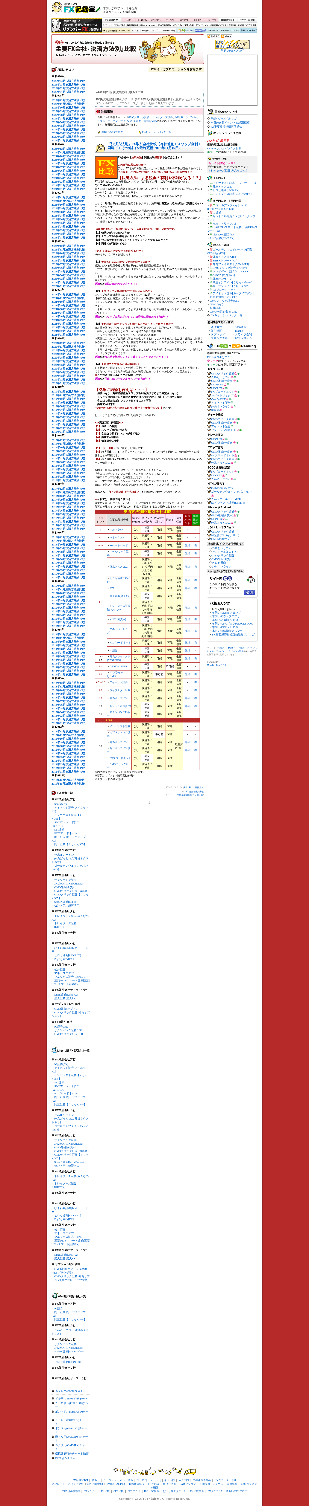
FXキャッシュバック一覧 (156, 132)
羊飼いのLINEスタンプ (226, 612)
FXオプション (202, 25)
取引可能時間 (133, 25)
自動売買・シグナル (218, 25)
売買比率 (232, 25)
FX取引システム (65, 1458)
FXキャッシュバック (230, 30)
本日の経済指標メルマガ (227, 630)
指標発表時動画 (227, 20)
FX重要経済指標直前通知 (226, 126)
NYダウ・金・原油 (247, 20)
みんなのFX (218, 399)
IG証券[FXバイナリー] (225, 535)
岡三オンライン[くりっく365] (231, 286)
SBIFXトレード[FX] (225, 260)
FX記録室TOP (111, 20)
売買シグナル (219, 338)
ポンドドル (156, 20)
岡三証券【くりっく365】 (70, 844)
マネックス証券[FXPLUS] (70, 976)
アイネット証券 (119, 682)
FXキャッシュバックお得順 (224, 148)
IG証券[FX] (61, 804)
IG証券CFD (61, 1026)
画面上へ (199, 787)
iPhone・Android (149, 25)
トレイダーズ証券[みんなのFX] (227, 170)
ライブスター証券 (120, 690)
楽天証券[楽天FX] (65, 998)
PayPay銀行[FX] (64, 959)
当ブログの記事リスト (69, 1391)
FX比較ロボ (200, 30)
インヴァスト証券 (120, 726)
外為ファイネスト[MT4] (226, 499)
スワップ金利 (119, 25)
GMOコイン (217, 304)
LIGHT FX (217, 384)
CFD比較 (144, 30)
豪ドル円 (197, 20)
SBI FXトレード (119, 545)
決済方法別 (189, 25)
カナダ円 (211, 20)
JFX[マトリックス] (224, 223)
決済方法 (216, 327)
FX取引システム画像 (247, 25)
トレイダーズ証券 (162, 117)
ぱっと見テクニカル (184, 30)
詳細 (187, 545)
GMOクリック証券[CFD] (225, 300)
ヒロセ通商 (219, 562)
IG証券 (58, 1308)
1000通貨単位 (165, 25)
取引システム (243, 338)
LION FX (216, 388)
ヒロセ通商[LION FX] (67, 955)
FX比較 (134, 30)
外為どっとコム (119, 566)
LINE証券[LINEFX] (66, 994)
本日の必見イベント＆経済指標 (230, 122)
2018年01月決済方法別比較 (190, 795)
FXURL (187, 787)
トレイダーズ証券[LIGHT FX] (231, 271)
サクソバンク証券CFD (68, 1030)
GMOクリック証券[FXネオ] (71, 890)
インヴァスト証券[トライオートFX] (235, 183)
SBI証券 (59, 829)
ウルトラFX (116, 529)
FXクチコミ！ (213, 30)
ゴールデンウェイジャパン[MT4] (231, 491)
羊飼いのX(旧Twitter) (225, 620)
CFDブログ (156, 30)
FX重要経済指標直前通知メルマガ (233, 634)
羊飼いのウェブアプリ (226, 616)
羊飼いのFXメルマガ (223, 118)
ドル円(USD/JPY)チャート (71, 1398)
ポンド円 (184, 20)
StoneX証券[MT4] (65, 901)
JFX (112, 588)
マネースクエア (64, 973)
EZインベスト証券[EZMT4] (228, 502)
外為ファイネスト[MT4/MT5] (231, 264)
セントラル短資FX (120, 706)
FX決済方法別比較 (128, 50)
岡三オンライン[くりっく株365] (232, 282)
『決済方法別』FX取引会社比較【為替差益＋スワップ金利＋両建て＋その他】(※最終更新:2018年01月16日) (154, 146)
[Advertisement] (206, 9)
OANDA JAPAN (118, 666)
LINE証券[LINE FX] (222, 238)
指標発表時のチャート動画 (72, 1453)
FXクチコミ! (215, 1491)
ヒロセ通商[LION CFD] (224, 297)
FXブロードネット (65, 833)
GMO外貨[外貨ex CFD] (224, 311)
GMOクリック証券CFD (68, 1034)
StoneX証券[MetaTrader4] (69, 1162)
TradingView (150, 120)
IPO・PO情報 (168, 30)
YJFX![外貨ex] (118, 619)
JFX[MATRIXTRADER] (68, 883)
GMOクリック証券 (139, 117)
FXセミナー (124, 30)
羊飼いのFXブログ (248, 30)
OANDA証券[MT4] (222, 488)
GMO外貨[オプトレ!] (67, 1008)
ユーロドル (142, 20)
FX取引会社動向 (110, 30)
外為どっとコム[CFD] (226, 256)
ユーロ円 (170, 20)
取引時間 (216, 330)
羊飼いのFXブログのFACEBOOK (232, 623)
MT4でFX (177, 25)
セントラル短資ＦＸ (66, 905)
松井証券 (59, 969)
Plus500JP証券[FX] (224, 234)
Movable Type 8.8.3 (216, 665)
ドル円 (128, 20)
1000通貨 (240, 327)
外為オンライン (64, 854)
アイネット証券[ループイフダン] (233, 293)
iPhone (239, 330)
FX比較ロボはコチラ (220, 357)
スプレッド (107, 25)
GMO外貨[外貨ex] (65, 887)
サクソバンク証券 (65, 879)
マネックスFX (118, 537)
